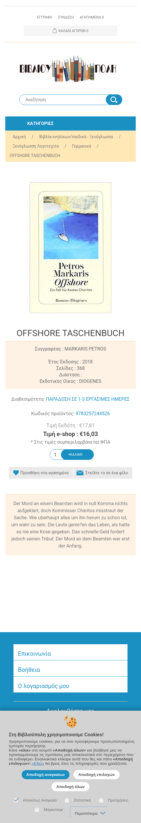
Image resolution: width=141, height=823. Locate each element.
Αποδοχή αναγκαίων (45, 774)
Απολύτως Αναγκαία (40, 800)
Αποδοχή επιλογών (96, 774)
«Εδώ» (38, 763)
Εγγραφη (44, 17)
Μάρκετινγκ (53, 809)
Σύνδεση (66, 17)
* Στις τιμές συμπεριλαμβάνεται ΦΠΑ (70, 442)
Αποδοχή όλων (70, 786)
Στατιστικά (82, 800)
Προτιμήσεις (118, 800)
